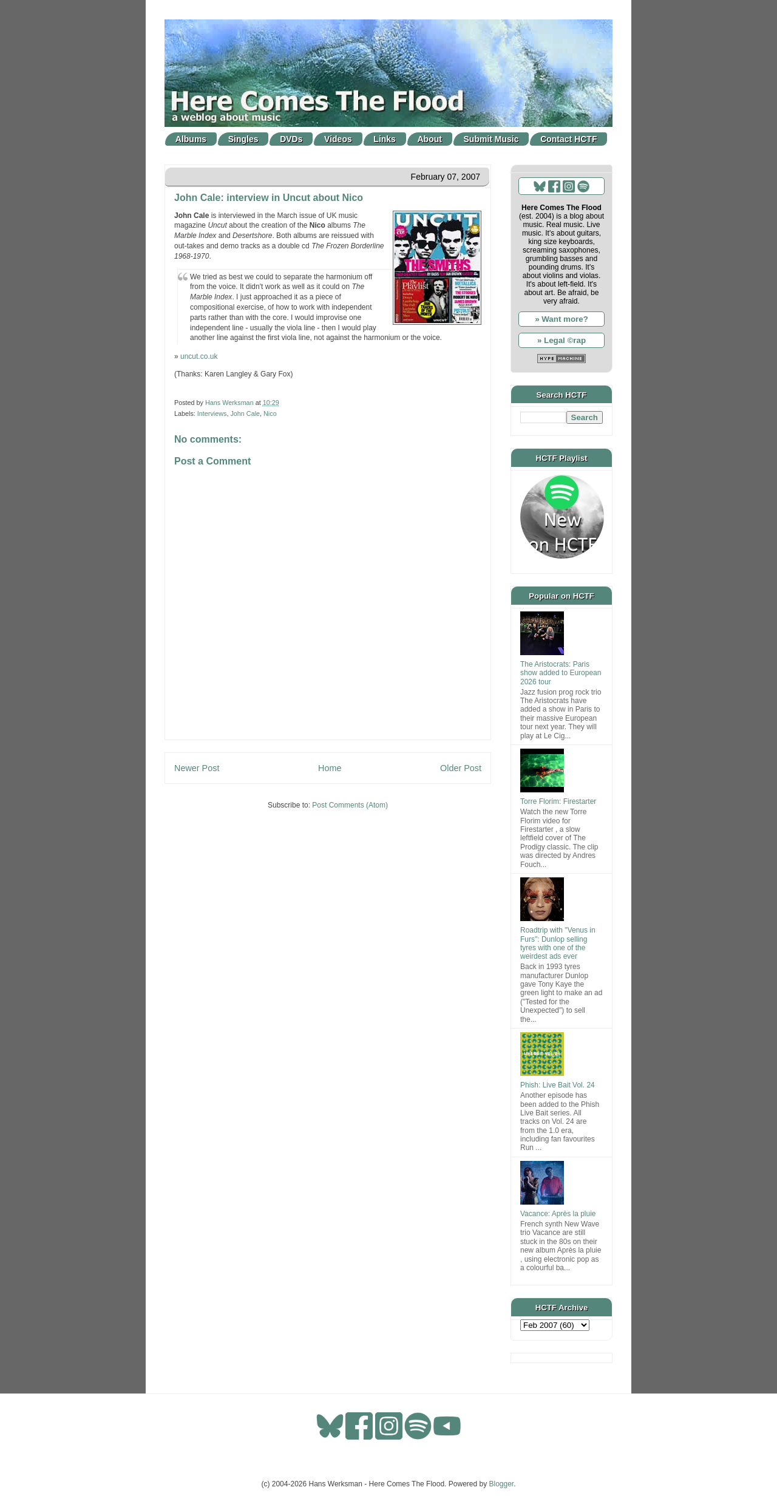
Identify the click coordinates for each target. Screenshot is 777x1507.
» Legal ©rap (561, 340)
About (430, 139)
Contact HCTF (568, 139)
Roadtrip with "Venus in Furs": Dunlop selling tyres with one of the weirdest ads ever (557, 943)
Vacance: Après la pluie (558, 1213)
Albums (190, 139)
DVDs (291, 139)
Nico (270, 413)
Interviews (212, 413)
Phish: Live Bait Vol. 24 (557, 1085)
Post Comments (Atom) (350, 805)
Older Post (460, 768)
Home (329, 768)
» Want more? (561, 319)
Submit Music (491, 139)
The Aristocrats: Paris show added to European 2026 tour (560, 673)
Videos (338, 139)
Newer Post (196, 768)
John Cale (245, 413)
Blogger (501, 1484)
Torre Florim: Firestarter (558, 801)
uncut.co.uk (198, 356)
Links (384, 139)
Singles (243, 139)
